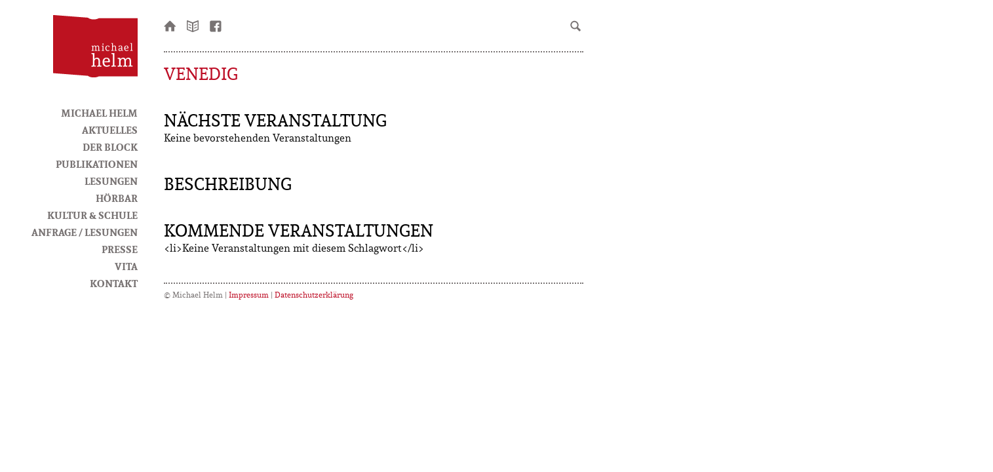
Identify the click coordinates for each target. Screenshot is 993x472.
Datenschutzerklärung (314, 295)
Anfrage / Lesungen (84, 232)
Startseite (170, 24)
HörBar (117, 198)
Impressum (249, 295)
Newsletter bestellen (193, 24)
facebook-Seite (216, 24)
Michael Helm (99, 112)
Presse (120, 249)
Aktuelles (110, 129)
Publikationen (97, 163)
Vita (126, 266)
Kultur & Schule (92, 215)
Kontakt (114, 283)
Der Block (110, 146)
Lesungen (111, 180)
